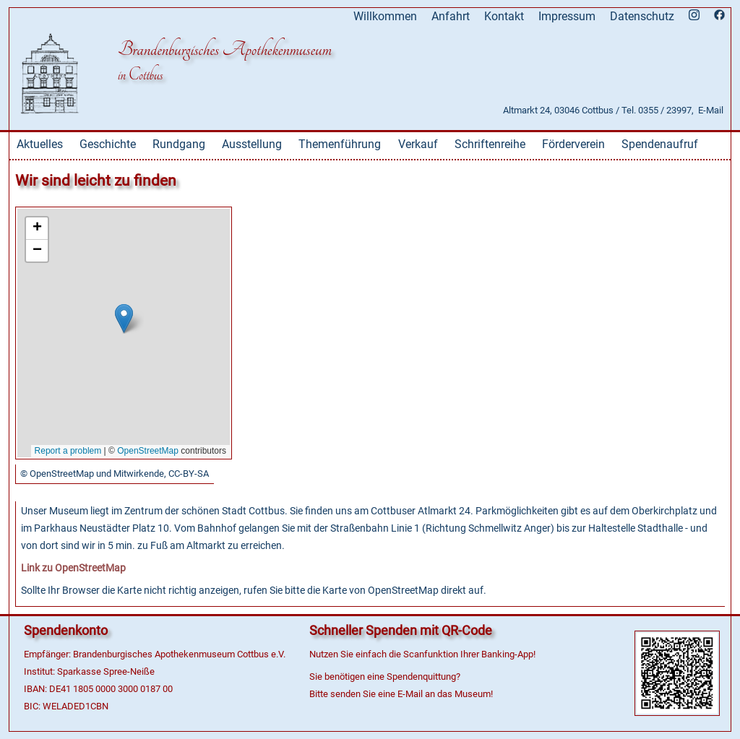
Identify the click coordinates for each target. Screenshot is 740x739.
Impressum (566, 16)
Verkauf (418, 144)
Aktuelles (40, 144)
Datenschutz (642, 16)
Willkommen (385, 16)
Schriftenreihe (490, 144)
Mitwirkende (138, 473)
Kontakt (504, 16)
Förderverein (573, 144)
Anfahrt (450, 16)
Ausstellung (252, 144)
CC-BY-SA (188, 473)
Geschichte (107, 144)
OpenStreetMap (62, 473)
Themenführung (339, 144)
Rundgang (178, 144)
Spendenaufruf (659, 144)
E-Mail (710, 110)
